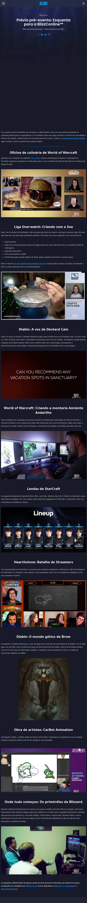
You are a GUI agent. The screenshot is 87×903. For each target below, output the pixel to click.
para (59, 801)
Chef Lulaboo (35, 73)
